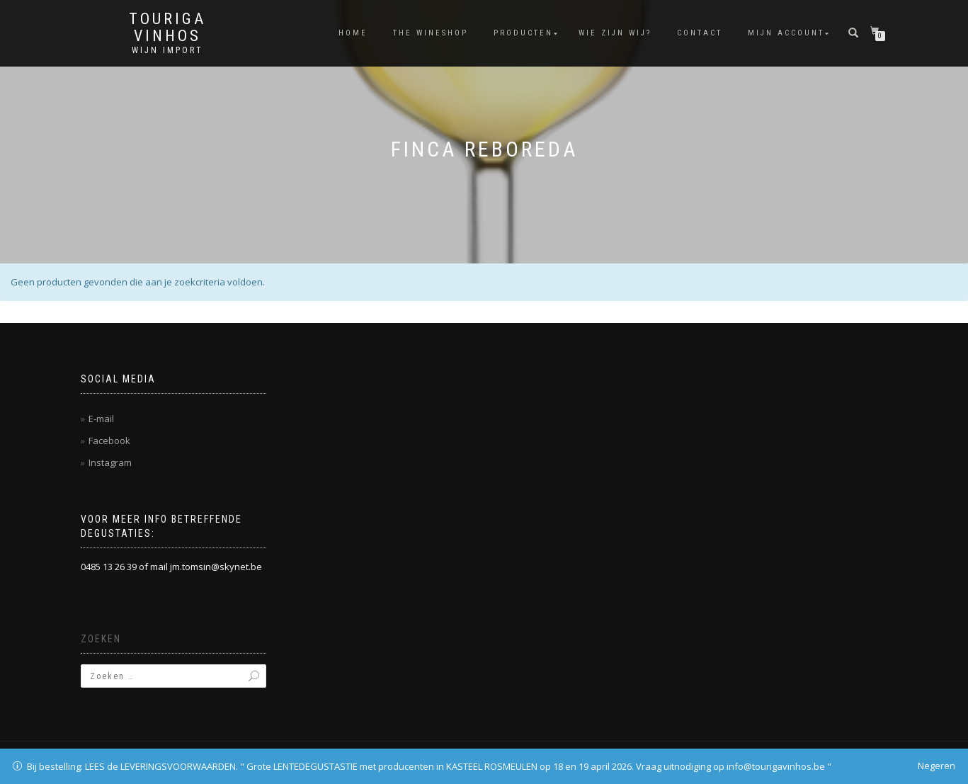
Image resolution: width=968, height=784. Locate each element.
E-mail (101, 418)
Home (353, 33)
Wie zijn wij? (615, 33)
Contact (699, 33)
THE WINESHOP (430, 33)
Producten (523, 33)
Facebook (109, 440)
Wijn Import (167, 50)
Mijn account (786, 33)
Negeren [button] (936, 765)
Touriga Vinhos (167, 28)
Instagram (110, 462)
